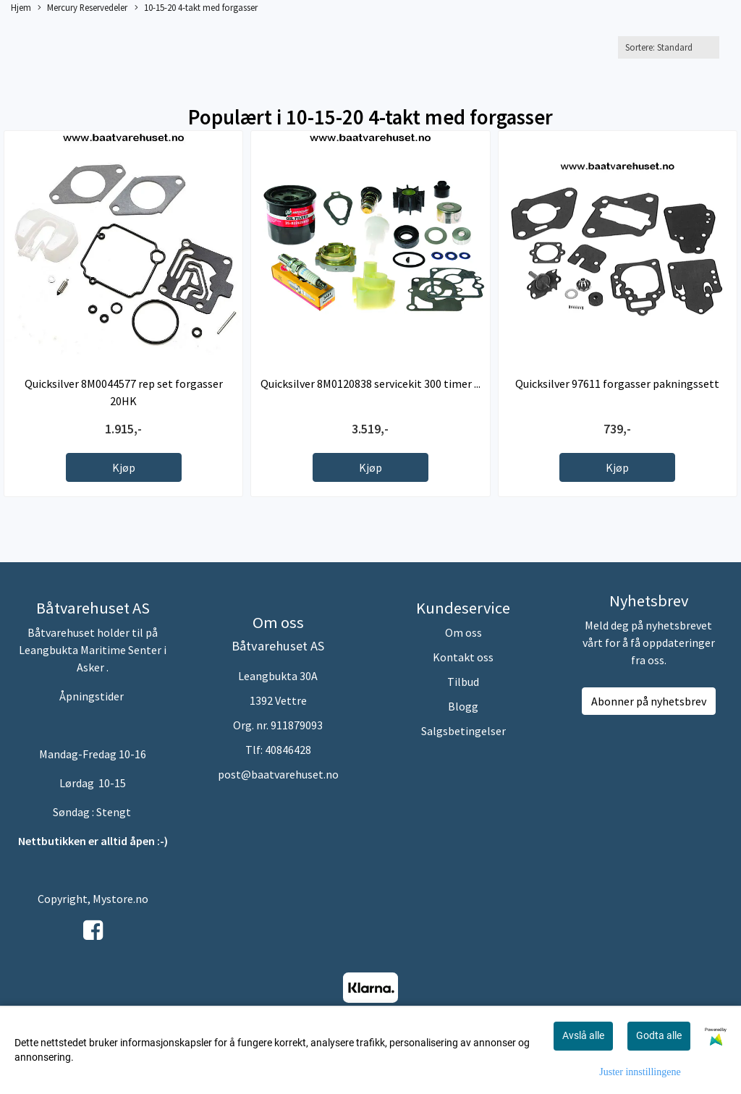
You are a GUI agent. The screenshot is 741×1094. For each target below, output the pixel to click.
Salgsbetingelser (463, 731)
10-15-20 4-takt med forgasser (196, 7)
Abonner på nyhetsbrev (648, 701)
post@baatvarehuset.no (278, 774)
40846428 (288, 749)
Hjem (21, 7)
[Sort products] (668, 47)
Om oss (463, 632)
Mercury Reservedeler (82, 7)
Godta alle (659, 1035)
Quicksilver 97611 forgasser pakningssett (617, 383)
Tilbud (463, 681)
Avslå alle (583, 1035)
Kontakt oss (463, 657)
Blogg (463, 706)
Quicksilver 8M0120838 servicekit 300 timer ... (370, 383)
